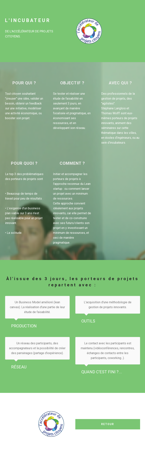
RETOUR (107, 424)
